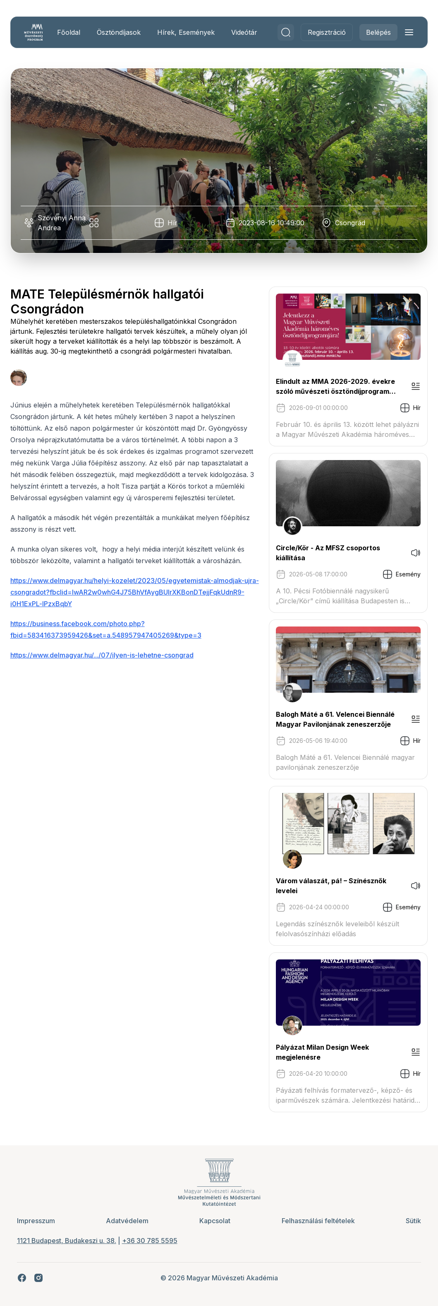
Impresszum (39, 1221)
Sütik (410, 1221)
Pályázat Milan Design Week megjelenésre (319, 1052)
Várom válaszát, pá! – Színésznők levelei (328, 886)
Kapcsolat (215, 1221)
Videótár (247, 32)
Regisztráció (324, 32)
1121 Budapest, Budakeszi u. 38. (69, 1240)
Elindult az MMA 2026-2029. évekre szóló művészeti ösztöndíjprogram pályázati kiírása (332, 386)
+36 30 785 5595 (152, 1240)
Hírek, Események (189, 32)
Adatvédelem (129, 1221)
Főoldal (71, 32)
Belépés (375, 32)
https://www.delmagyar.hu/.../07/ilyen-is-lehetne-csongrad (104, 667)
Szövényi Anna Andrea (62, 223)
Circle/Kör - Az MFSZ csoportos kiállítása (325, 553)
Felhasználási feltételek (316, 1221)
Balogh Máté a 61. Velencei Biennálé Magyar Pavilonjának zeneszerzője (332, 719)
